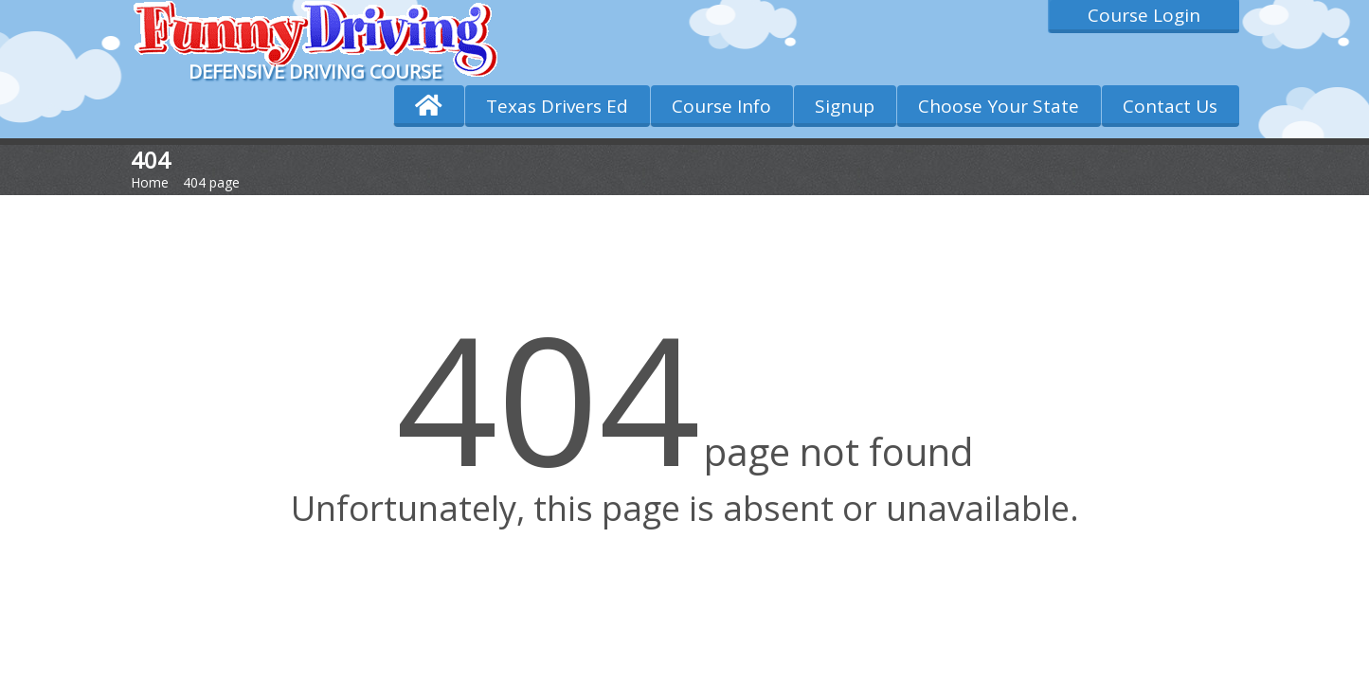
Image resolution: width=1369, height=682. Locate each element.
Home (150, 182)
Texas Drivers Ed (557, 106)
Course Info (721, 106)
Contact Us (1170, 106)
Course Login (1144, 15)
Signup (844, 106)
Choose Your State (998, 106)
